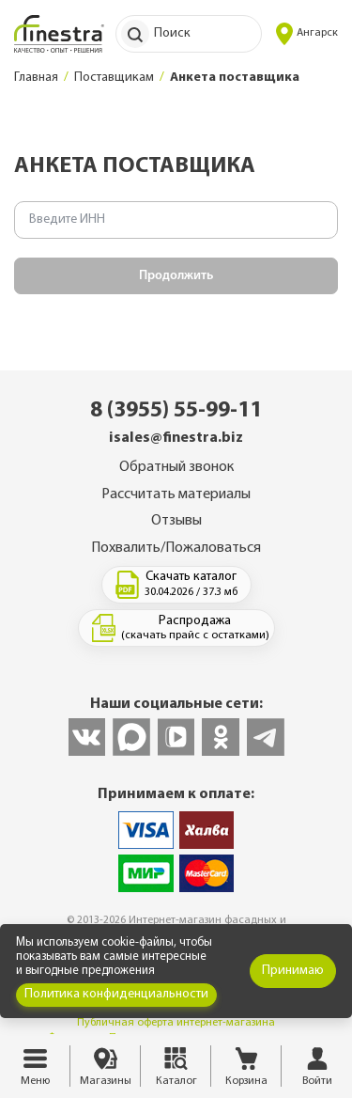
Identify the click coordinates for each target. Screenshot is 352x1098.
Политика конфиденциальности (116, 994)
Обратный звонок (176, 467)
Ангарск (307, 34)
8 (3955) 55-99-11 (176, 411)
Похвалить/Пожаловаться (176, 548)
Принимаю (293, 971)
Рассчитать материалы (176, 494)
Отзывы (176, 520)
